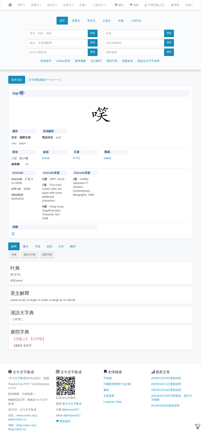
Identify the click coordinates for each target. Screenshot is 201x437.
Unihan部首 (63, 60)
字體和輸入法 (154, 4)
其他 (189, 4)
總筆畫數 (80, 60)
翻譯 (73, 246)
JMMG (107, 158)
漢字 (21, 4)
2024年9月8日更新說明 (165, 405)
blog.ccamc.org (25, 425)
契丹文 (52, 4)
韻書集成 (127, 60)
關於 (119, 4)
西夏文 (36, 4)
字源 (37, 246)
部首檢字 (45, 60)
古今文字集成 (17, 378)
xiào (13, 143)
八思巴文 (99, 4)
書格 (106, 389)
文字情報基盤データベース (44, 79)
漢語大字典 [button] (29, 254)
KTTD (76, 158)
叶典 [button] (14, 254)
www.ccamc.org (26, 415)
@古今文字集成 (71, 403)
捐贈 (134, 4)
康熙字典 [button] (47, 254)
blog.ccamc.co (17, 429)
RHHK (46, 158)
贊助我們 (63, 421)
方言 (61, 246)
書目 (25, 246)
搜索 (92, 33)
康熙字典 (111, 60)
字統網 (107, 378)
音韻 (49, 246)
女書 (83, 4)
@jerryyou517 (70, 409)
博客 (174, 4)
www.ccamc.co (17, 419)
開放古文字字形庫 (149, 60)
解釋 (14, 246)
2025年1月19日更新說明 (166, 389)
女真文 (68, 4)
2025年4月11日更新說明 (166, 384)
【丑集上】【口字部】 (29, 339)
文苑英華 (108, 395)
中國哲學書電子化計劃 (117, 384)
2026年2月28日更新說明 (166, 378)
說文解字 (96, 60)
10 (24, 158)
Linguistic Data (112, 401)
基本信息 (16, 79)
